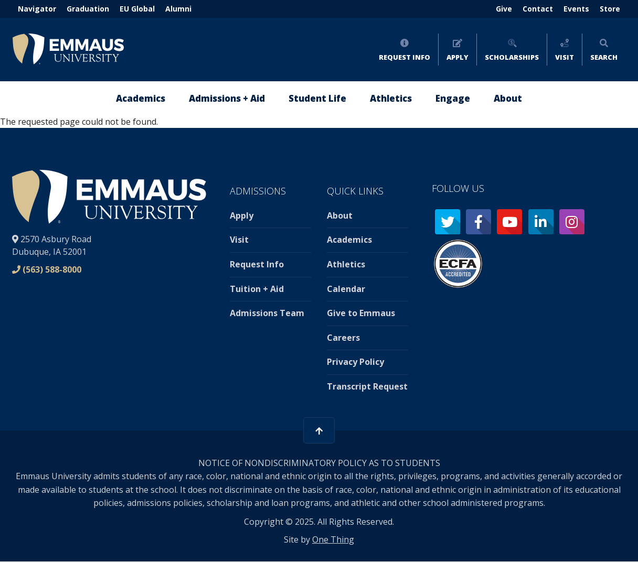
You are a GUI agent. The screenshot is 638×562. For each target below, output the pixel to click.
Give (504, 9)
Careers (343, 337)
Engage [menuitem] (452, 98)
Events (576, 9)
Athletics (346, 264)
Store (610, 9)
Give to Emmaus (361, 313)
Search (604, 57)
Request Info (404, 57)
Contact (538, 9)
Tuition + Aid (257, 289)
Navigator (37, 9)
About (340, 215)
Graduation (88, 9)
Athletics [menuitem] (391, 98)
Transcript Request (367, 386)
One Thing (333, 539)
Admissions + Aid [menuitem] (227, 98)
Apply (457, 57)
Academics (349, 239)
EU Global (137, 9)
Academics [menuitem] (140, 98)
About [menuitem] (508, 98)
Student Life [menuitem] (317, 98)
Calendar (346, 289)
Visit (564, 57)
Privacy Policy (355, 362)
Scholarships (512, 57)
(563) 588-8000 (52, 269)
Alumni (178, 9)
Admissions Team (267, 313)
